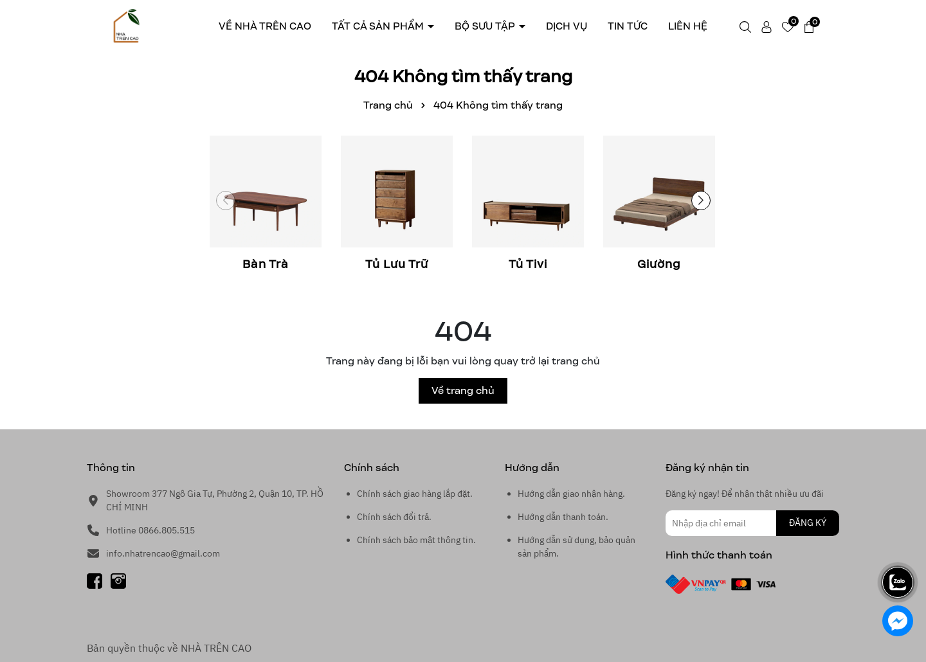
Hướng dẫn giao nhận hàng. (571, 493)
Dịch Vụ (566, 26)
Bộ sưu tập (486, 26)
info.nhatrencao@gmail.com (163, 553)
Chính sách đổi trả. (394, 517)
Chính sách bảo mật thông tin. (416, 540)
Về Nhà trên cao (265, 26)
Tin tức (628, 26)
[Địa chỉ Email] (752, 523)
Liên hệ (687, 26)
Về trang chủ (463, 390)
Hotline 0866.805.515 (150, 530)
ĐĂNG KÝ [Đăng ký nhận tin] (807, 522)
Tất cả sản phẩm (379, 26)
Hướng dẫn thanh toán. (563, 517)
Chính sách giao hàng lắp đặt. (415, 493)
